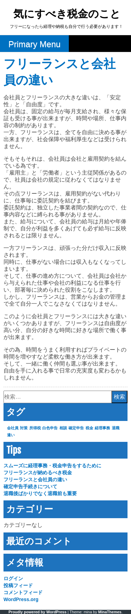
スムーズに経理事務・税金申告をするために (52, 465)
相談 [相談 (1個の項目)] (63, 428)
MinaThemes (110, 612)
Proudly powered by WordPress (37, 612)
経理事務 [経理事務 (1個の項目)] (102, 428)
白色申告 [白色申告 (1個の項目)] (50, 428)
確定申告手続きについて (30, 486)
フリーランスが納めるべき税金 (37, 472)
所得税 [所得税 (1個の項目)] (35, 428)
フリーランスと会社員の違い (35, 479)
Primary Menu (34, 44)
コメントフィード (23, 592)
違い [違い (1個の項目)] (11, 435)
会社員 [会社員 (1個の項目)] (13, 428)
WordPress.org (20, 599)
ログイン (13, 578)
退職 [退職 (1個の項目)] (115, 428)
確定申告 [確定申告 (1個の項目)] (76, 428)
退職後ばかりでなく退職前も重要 (40, 493)
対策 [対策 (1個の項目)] (24, 428)
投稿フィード (18, 585)
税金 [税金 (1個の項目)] (89, 428)
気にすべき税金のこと (67, 14)
